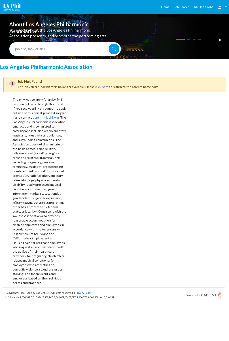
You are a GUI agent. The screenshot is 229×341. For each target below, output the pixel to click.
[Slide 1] (180, 39)
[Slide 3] (194, 39)
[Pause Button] (220, 40)
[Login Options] (222, 7)
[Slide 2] (188, 39)
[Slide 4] (199, 39)
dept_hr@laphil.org (46, 117)
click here (101, 87)
